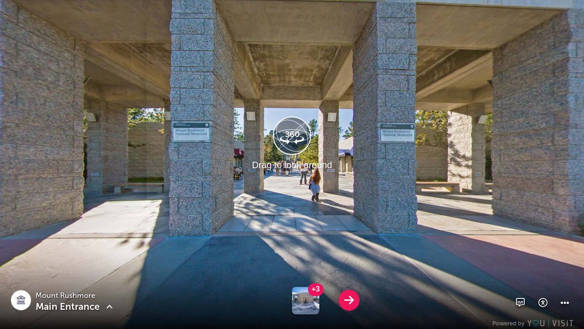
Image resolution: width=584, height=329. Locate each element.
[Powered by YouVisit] (534, 323)
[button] (520, 302)
